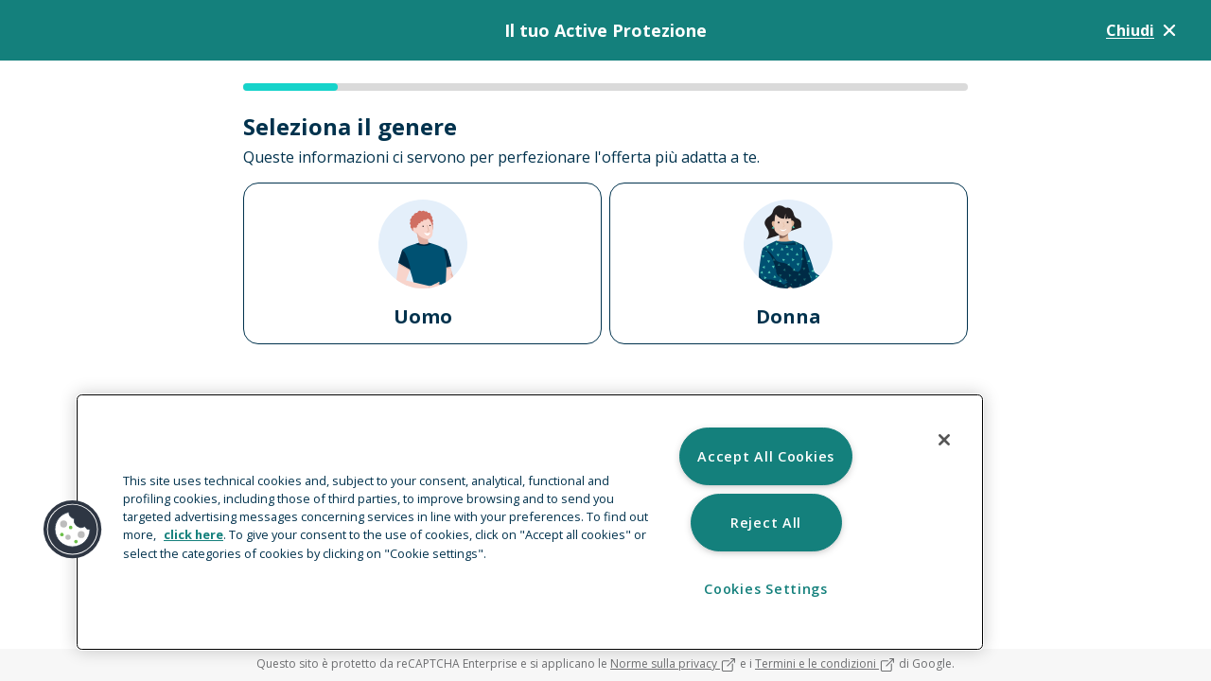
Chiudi (1143, 30)
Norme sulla (673, 663)
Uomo (422, 264)
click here (193, 534)
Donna (788, 264)
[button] (73, 529)
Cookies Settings (766, 589)
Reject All (765, 523)
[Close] (944, 440)
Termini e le (825, 663)
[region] (530, 522)
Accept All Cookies (765, 456)
